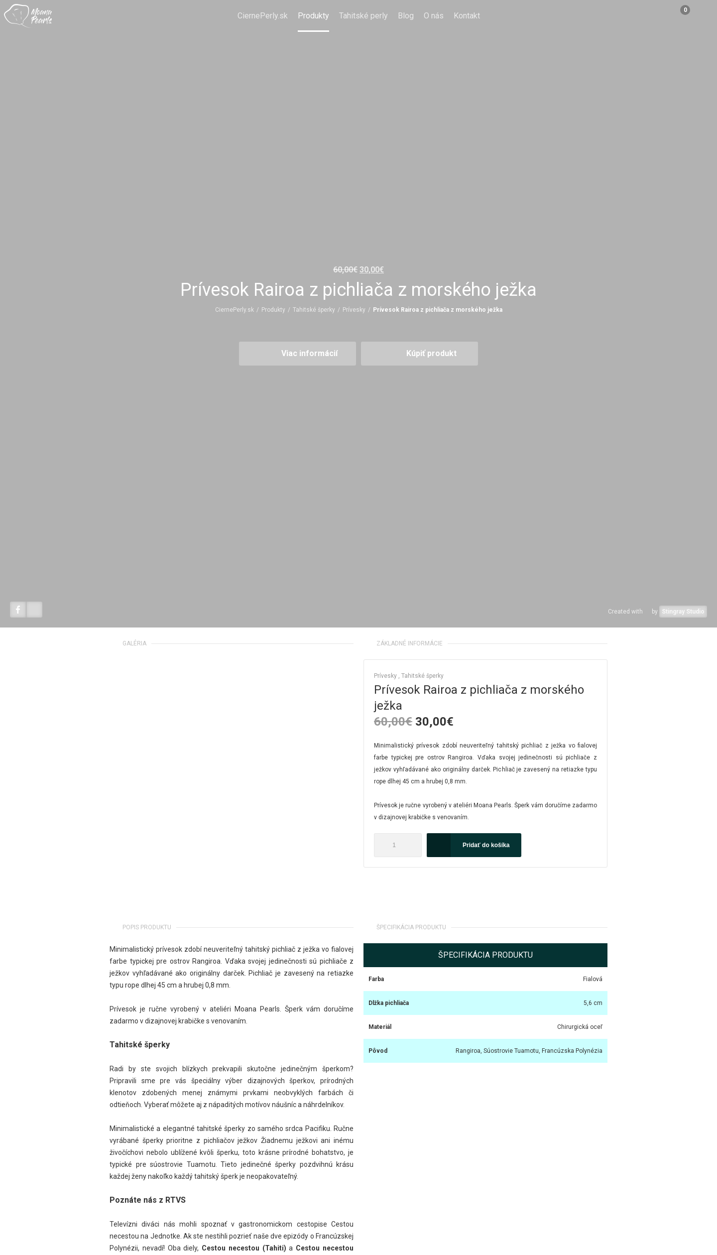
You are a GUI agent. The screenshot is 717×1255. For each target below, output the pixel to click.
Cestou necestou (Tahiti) (244, 1248)
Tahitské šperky (314, 309)
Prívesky (354, 309)
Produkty (313, 15)
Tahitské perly (363, 15)
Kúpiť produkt (431, 353)
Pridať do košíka (486, 845)
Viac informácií (309, 353)
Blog (406, 15)
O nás (434, 15)
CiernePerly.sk (263, 15)
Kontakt (467, 15)
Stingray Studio (683, 611)
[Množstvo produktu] (398, 845)
